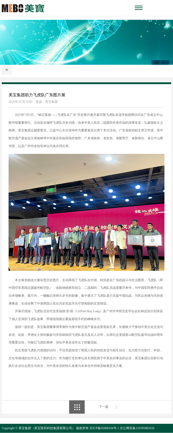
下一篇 (103, 407)
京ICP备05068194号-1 (104, 428)
